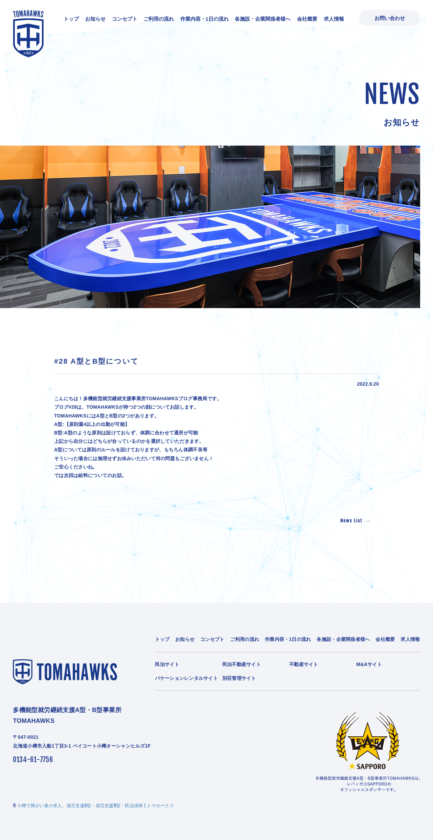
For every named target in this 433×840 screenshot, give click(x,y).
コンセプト (124, 19)
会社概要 (307, 19)
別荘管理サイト (239, 678)
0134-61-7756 (33, 759)
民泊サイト (167, 664)
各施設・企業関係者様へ (263, 19)
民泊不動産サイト (241, 664)
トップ (71, 19)
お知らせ (95, 19)
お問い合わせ (389, 18)
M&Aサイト (369, 664)
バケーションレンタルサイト (186, 678)
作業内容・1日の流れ (204, 19)
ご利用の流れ (158, 19)
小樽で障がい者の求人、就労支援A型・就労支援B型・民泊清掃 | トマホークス (95, 805)
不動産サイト (303, 664)
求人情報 (334, 19)
